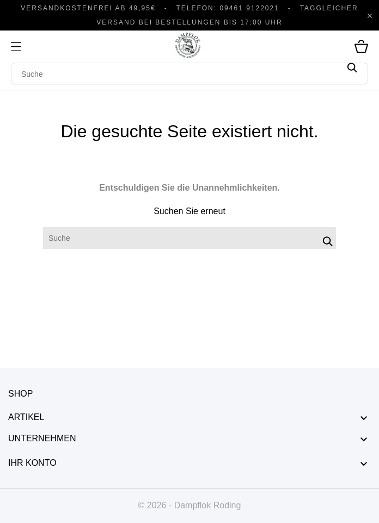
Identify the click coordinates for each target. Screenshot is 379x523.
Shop (20, 393)
